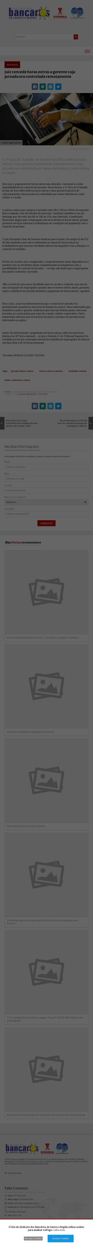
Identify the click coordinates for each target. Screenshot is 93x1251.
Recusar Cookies (33, 1238)
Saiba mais (59, 1229)
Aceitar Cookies (60, 1238)
